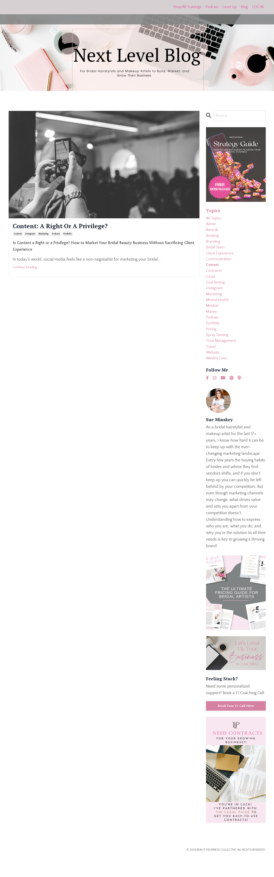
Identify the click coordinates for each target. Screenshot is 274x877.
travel (211, 364)
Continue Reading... (26, 269)
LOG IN (258, 7)
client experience (221, 259)
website (213, 371)
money (212, 325)
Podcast (212, 7)
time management (222, 358)
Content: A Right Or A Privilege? (71, 227)
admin (212, 226)
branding (214, 245)
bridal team (216, 252)
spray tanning (218, 351)
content (18, 236)
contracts (214, 278)
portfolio (67, 236)
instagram (30, 236)
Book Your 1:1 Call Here (236, 725)
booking (213, 239)
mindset (213, 318)
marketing (43, 236)
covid (211, 285)
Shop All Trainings (187, 7)
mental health (218, 311)
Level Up (229, 7)
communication (220, 265)
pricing (212, 344)
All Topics (214, 219)
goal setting (216, 292)
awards (213, 232)
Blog (244, 7)
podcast (56, 236)
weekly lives (217, 377)
